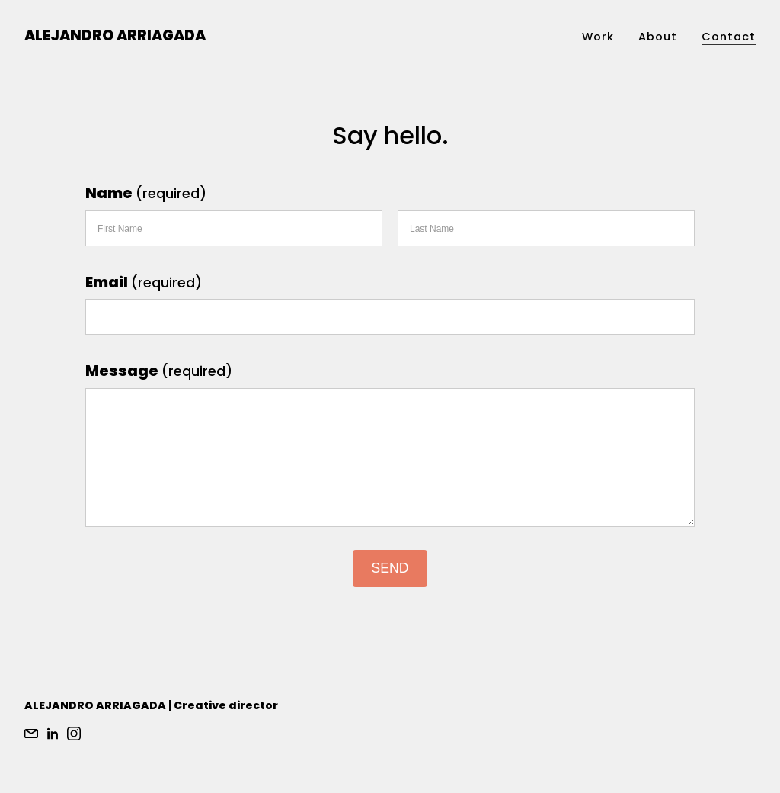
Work (598, 36)
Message (158, 371)
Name (145, 193)
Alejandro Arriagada (115, 35)
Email (143, 282)
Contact (729, 36)
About (657, 36)
